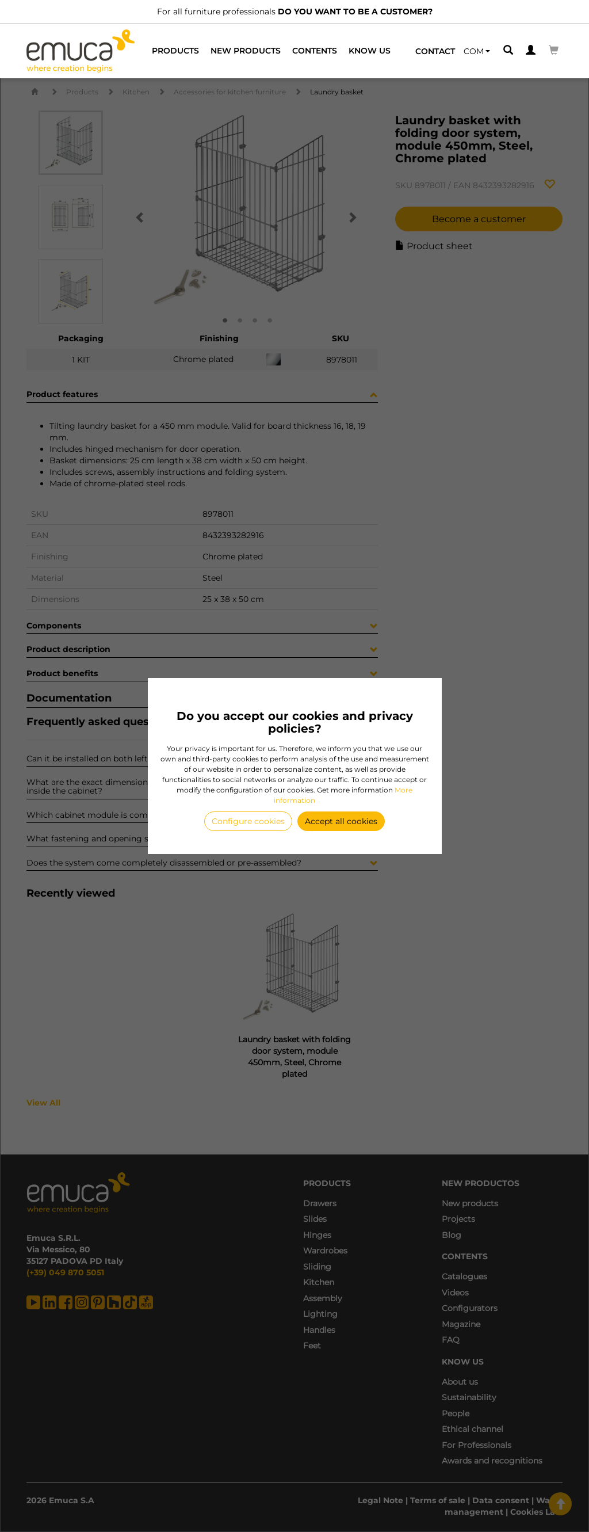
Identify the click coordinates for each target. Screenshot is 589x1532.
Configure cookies (248, 821)
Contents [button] (314, 50)
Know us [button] (370, 50)
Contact (435, 51)
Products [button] (175, 50)
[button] (477, 51)
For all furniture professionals (295, 11)
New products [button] (246, 50)
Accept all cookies (341, 821)
